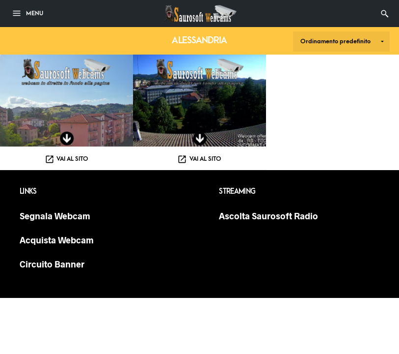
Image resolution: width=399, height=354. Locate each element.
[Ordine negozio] (341, 41)
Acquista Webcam (57, 240)
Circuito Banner (52, 264)
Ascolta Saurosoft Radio (268, 215)
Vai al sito (72, 158)
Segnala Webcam (55, 215)
